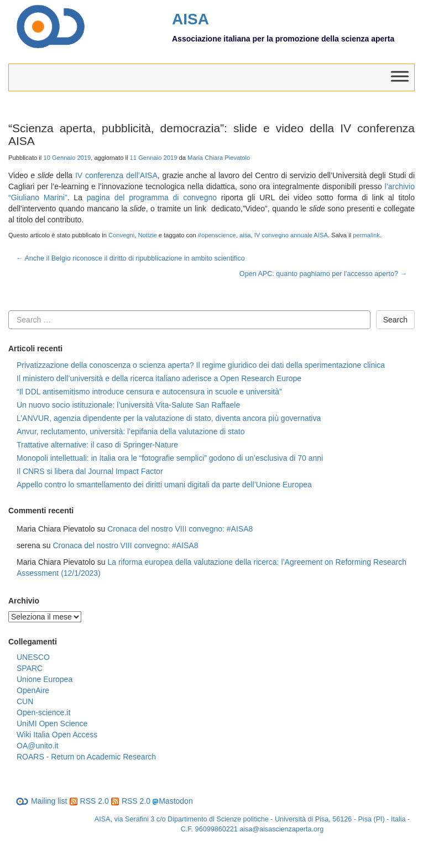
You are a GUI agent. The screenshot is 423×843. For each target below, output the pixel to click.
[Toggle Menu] (400, 76)
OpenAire (33, 690)
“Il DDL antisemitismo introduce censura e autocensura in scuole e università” (149, 391)
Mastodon (175, 801)
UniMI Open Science (52, 723)
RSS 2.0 (89, 801)
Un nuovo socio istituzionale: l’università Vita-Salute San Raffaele (128, 404)
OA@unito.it (38, 745)
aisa (245, 235)
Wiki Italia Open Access (57, 734)
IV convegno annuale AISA (291, 235)
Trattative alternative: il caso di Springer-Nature (97, 444)
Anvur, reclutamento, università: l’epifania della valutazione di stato (130, 431)
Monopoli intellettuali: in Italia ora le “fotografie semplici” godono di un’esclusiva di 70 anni (170, 458)
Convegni (121, 235)
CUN (25, 701)
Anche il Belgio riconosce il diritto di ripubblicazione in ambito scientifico (130, 258)
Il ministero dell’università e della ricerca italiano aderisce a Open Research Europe (159, 378)
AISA (190, 19)
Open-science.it (43, 712)
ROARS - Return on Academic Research (86, 756)
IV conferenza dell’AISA (116, 175)
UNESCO (33, 657)
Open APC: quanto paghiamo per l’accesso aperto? (323, 274)
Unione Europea (44, 679)
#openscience (217, 235)
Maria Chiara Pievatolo (218, 157)
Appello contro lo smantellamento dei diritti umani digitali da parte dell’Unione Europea (164, 484)
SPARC (30, 668)
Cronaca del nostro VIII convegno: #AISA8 (180, 528)
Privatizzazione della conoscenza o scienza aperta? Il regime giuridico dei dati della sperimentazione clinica (201, 365)
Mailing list (41, 801)
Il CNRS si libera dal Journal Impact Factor (90, 471)
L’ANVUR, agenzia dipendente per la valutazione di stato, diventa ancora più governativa (169, 418)
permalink (366, 235)
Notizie (147, 235)
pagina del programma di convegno (152, 197)
